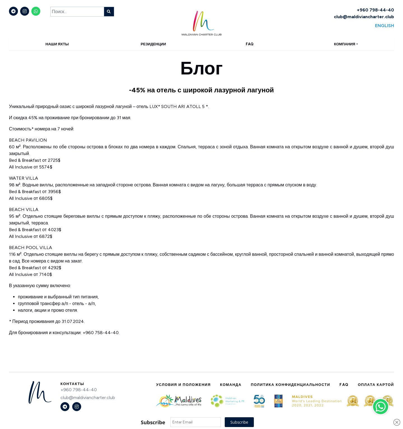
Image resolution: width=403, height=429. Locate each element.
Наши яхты (57, 44)
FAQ (250, 44)
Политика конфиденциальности (290, 385)
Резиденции (153, 44)
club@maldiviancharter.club (364, 16)
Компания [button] (344, 44)
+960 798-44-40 (375, 10)
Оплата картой (376, 385)
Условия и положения (183, 385)
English (384, 25)
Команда (231, 385)
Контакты (72, 384)
